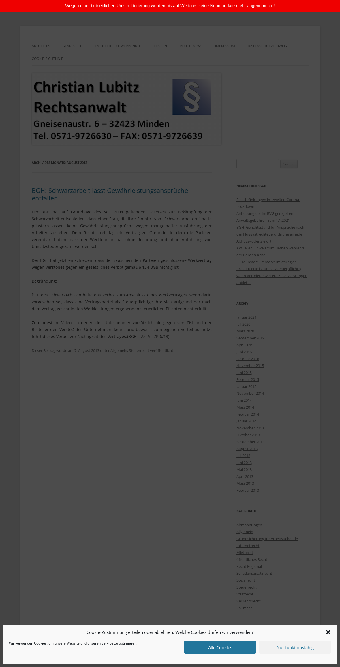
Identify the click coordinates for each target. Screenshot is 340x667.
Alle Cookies (220, 647)
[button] (328, 632)
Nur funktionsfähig (295, 647)
